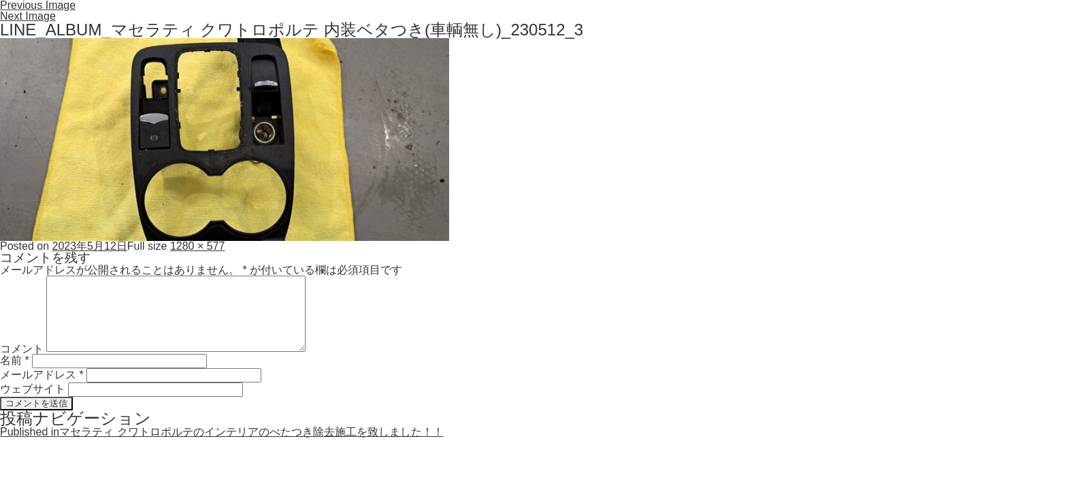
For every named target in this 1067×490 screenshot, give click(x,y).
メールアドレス (42, 374)
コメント (22, 348)
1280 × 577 (197, 246)
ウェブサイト (32, 389)
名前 (14, 360)
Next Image (28, 16)
